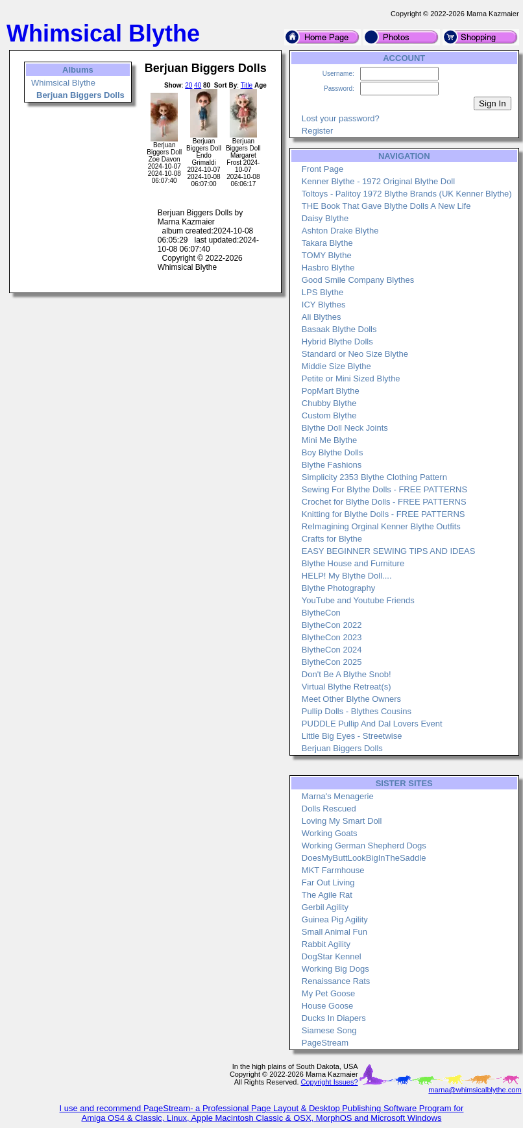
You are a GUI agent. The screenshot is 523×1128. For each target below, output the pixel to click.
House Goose (328, 1006)
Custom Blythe (329, 415)
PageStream (325, 1043)
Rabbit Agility (326, 944)
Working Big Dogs (335, 969)
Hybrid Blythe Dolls (337, 341)
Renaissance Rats (336, 981)
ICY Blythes (324, 304)
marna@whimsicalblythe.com (474, 1090)
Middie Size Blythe (336, 366)
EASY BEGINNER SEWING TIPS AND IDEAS (389, 551)
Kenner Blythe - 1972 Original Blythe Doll (378, 181)
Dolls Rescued (329, 808)
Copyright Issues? (329, 1082)
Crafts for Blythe (332, 539)
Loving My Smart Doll (342, 821)
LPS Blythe (322, 292)
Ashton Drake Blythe (340, 230)
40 (197, 85)
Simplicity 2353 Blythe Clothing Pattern (374, 477)
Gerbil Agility (325, 907)
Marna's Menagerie (338, 796)
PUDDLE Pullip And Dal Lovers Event (372, 723)
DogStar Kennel (331, 956)
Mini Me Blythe (329, 440)
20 (188, 85)
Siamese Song (329, 1030)
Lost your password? (341, 118)
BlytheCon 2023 (332, 637)
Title (247, 85)
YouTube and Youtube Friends (358, 600)
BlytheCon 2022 (332, 625)
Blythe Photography (338, 588)
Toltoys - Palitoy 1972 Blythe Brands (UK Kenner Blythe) (407, 193)
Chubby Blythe (329, 403)
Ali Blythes (321, 317)
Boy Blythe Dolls (332, 452)
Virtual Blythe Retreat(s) (346, 686)
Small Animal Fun (334, 932)
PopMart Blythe (330, 391)
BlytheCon (321, 613)
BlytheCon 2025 (332, 662)
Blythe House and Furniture (353, 563)
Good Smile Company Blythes (358, 280)
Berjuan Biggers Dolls (342, 748)
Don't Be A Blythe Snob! (346, 674)
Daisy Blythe (325, 218)
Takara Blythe (327, 243)
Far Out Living (328, 882)
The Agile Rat (327, 895)
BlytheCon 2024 (332, 649)
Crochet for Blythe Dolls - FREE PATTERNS (384, 502)
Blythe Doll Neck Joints (345, 428)
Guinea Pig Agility (335, 919)
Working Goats (330, 833)
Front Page (322, 169)
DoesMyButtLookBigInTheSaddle (364, 858)
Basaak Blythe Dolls (339, 329)
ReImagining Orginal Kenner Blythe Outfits (381, 526)
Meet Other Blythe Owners (351, 699)
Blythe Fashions (332, 465)
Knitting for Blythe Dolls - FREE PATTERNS (383, 514)
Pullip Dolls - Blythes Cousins (356, 711)
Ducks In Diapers (334, 1018)
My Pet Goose (328, 993)
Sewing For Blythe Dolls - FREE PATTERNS (384, 489)
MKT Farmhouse (333, 870)
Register (317, 131)
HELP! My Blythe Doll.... (347, 576)
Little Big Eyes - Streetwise (352, 736)
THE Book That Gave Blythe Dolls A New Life (386, 206)
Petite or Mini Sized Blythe (351, 378)
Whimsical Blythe (63, 83)
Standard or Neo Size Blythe (355, 354)
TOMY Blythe (327, 255)
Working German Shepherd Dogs (364, 845)
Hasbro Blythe (328, 267)
